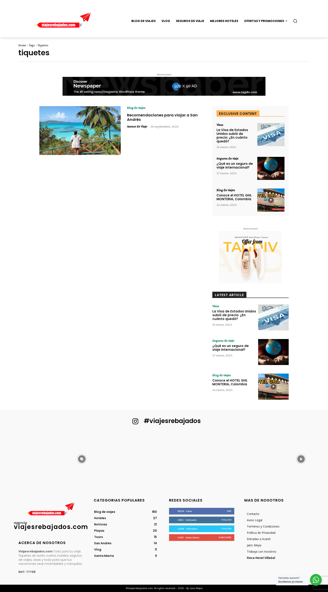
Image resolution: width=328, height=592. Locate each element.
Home (22, 45)
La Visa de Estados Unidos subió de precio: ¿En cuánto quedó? (232, 135)
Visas (220, 124)
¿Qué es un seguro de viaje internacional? (235, 165)
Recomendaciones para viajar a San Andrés (162, 117)
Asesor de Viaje (137, 126)
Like (229, 511)
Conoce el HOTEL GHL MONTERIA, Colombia (234, 197)
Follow (226, 519)
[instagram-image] (27, 459)
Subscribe (225, 537)
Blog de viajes (136, 108)
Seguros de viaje (227, 158)
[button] (295, 21)
